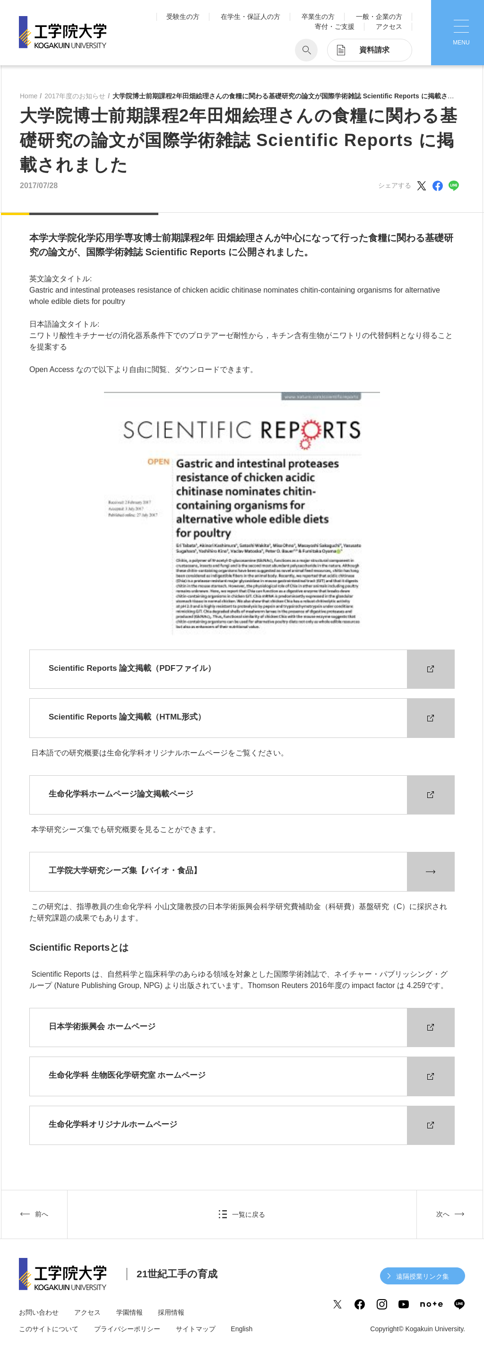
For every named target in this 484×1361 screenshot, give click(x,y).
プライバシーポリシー (127, 1329)
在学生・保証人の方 (250, 16)
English (241, 1329)
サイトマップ (196, 1329)
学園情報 (129, 1312)
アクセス (389, 26)
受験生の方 (182, 16)
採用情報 (171, 1312)
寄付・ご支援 (334, 26)
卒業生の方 (318, 16)
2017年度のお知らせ (74, 96)
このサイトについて (48, 1329)
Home (28, 96)
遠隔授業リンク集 (422, 1276)
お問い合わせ (39, 1312)
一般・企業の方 (379, 16)
